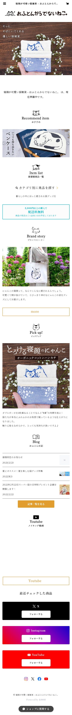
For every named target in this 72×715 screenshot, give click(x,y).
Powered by (36, 700)
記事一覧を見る (36, 504)
